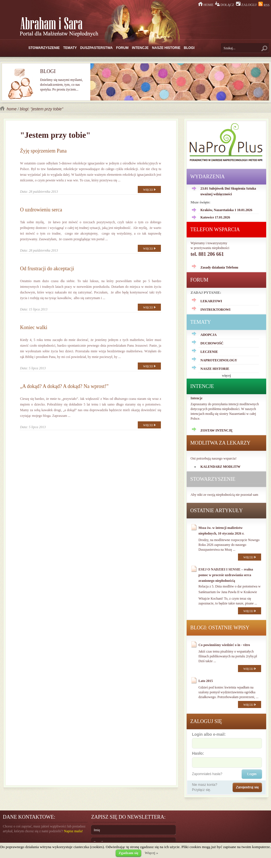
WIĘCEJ (149, 189)
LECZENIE (209, 352)
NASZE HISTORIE (166, 48)
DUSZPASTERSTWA (96, 48)
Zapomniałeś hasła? (207, 774)
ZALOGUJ (246, 5)
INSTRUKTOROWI (215, 310)
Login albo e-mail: (227, 740)
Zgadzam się (128, 853)
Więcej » (151, 853)
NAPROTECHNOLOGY (218, 360)
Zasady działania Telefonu (219, 267)
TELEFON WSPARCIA (215, 229)
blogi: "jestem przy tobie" (41, 109)
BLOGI (189, 48)
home (9, 109)
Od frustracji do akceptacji (47, 268)
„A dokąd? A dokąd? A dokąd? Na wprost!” (64, 386)
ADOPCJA (208, 335)
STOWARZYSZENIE (44, 48)
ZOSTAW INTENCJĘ (216, 430)
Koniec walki (33, 327)
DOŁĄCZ (225, 5)
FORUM (122, 48)
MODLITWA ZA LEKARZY (220, 443)
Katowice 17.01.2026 (215, 217)
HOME (206, 5)
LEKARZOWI (211, 301)
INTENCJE (140, 48)
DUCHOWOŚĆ (211, 343)
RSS (264, 5)
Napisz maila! (73, 831)
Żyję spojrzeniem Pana (43, 151)
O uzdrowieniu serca (41, 210)
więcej (226, 375)
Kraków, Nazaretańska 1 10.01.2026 (226, 210)
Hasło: (227, 759)
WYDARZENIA (207, 176)
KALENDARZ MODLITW (220, 467)
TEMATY (70, 48)
